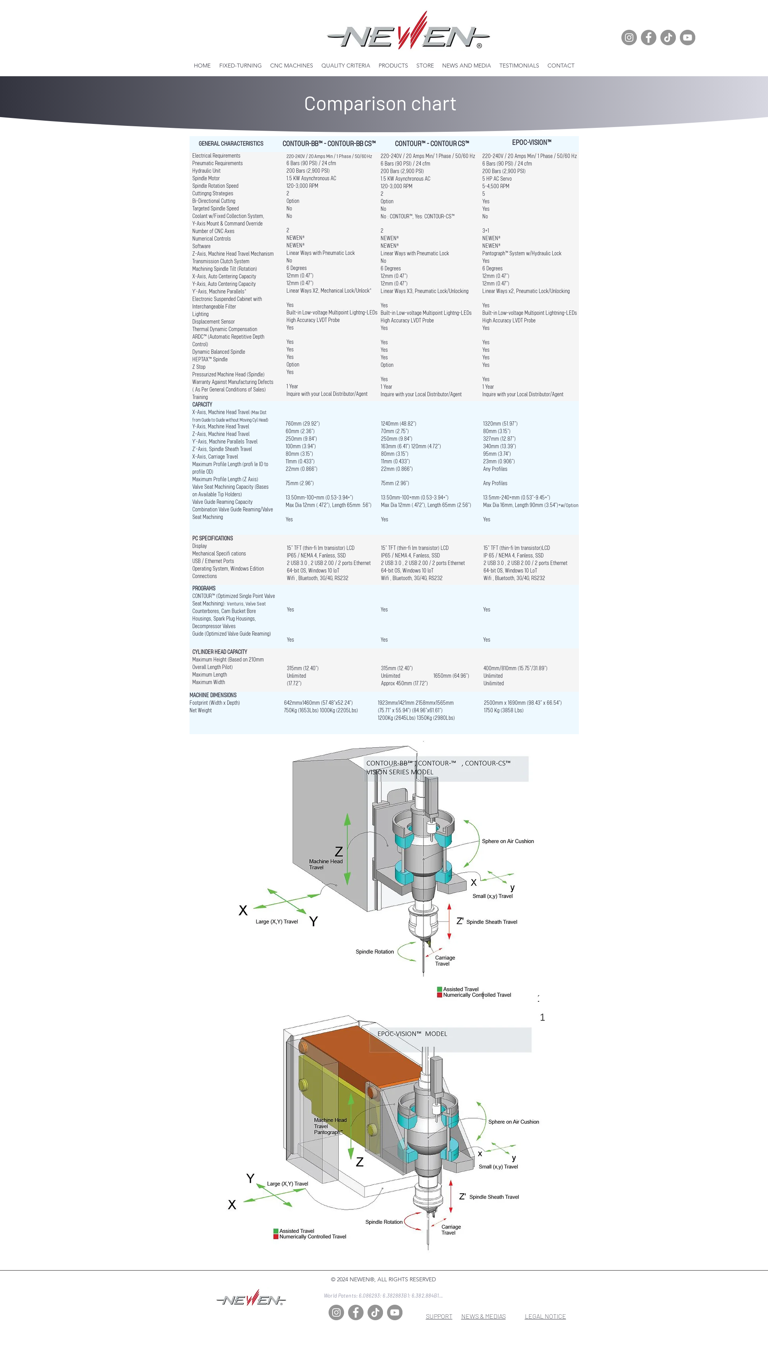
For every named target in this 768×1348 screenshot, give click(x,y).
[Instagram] (629, 37)
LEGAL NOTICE (545, 1316)
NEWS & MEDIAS (483, 1316)
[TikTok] (668, 37)
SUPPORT (439, 1316)
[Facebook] (648, 37)
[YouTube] (687, 37)
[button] (291, 65)
